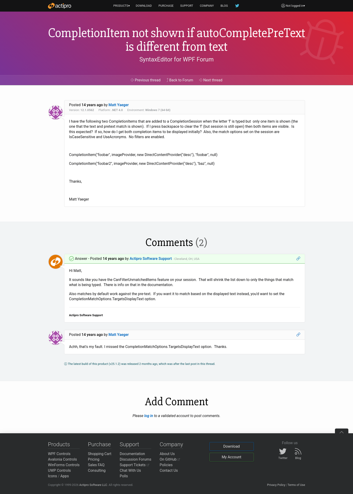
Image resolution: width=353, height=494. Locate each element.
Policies (166, 465)
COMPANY (207, 5)
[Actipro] (59, 5)
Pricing (94, 459)
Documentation (132, 454)
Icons (52, 476)
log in (148, 416)
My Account (231, 457)
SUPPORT (186, 5)
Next (211, 80)
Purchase (99, 444)
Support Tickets (134, 465)
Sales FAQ (96, 465)
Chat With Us (130, 470)
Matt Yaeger (119, 105)
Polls (124, 476)
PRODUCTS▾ (121, 5)
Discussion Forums (135, 459)
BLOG (224, 5)
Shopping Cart (99, 454)
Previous (146, 80)
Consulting (97, 470)
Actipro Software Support (151, 258)
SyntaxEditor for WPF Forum (176, 59)
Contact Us (169, 470)
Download (231, 446)
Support (129, 444)
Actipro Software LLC (93, 485)
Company (171, 444)
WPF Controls (59, 454)
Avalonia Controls (62, 459)
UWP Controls (59, 470)
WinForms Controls (64, 465)
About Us (167, 454)
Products (59, 444)
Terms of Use (296, 485)
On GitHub (170, 459)
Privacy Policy (276, 485)
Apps (64, 476)
